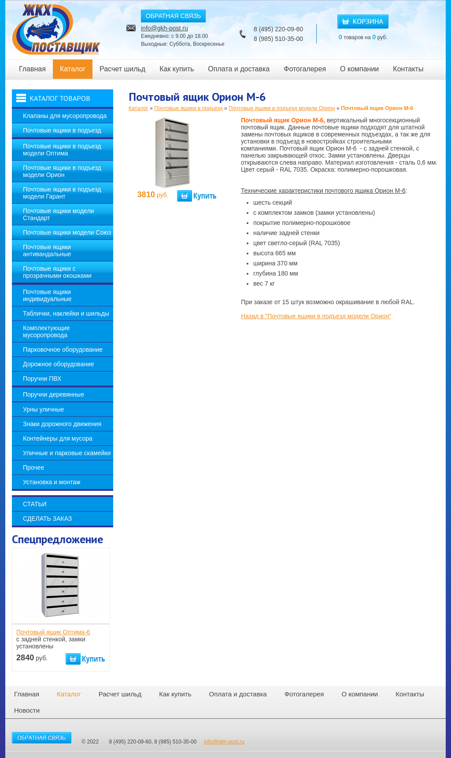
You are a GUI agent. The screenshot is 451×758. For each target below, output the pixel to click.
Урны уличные (43, 409)
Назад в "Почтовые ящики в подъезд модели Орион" (316, 316)
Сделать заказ (47, 518)
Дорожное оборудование (58, 364)
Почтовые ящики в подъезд (62, 130)
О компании (359, 69)
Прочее (33, 467)
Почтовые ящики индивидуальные (47, 295)
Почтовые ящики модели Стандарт (58, 214)
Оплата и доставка (239, 69)
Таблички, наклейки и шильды (66, 313)
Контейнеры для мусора (57, 438)
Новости (27, 710)
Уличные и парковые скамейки (67, 452)
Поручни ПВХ (42, 378)
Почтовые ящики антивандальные (47, 250)
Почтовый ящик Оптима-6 (53, 632)
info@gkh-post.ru (164, 28)
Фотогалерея (305, 69)
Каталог (72, 69)
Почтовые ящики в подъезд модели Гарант (62, 193)
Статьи (35, 504)
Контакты (408, 69)
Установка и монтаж (51, 482)
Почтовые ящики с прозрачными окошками (57, 272)
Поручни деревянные (53, 394)
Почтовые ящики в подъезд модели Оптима (62, 150)
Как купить (176, 69)
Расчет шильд (122, 69)
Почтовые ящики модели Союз (67, 232)
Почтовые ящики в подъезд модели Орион (62, 171)
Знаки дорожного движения (62, 423)
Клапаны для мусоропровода (65, 115)
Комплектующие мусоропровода (46, 331)
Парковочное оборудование (63, 349)
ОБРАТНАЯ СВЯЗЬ (173, 15)
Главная (32, 69)
